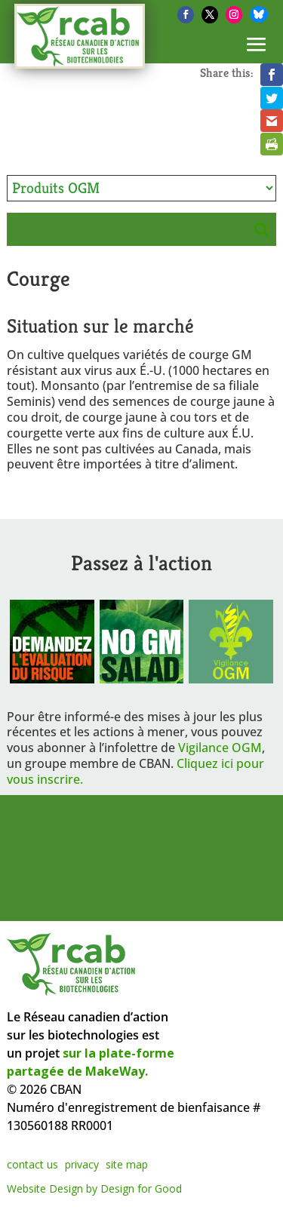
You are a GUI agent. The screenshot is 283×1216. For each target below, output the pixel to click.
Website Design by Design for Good (94, 1188)
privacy (82, 1164)
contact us (32, 1164)
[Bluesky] (259, 14)
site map (127, 1164)
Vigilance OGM (220, 747)
